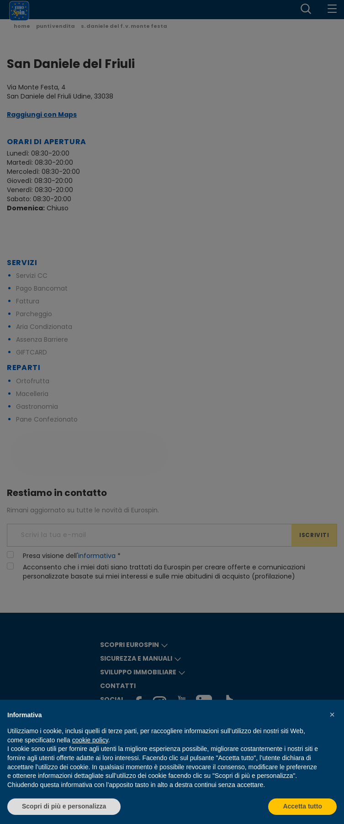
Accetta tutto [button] (302, 806)
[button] (332, 714)
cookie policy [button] (90, 740)
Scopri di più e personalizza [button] (64, 806)
